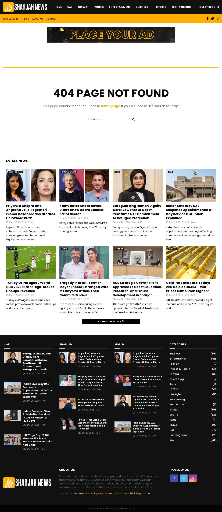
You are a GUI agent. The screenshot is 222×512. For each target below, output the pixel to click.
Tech (173, 420)
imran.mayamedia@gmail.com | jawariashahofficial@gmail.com (113, 493)
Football (12, 249)
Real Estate (177, 404)
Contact (51, 18)
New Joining (177, 399)
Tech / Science (181, 7)
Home (58, 7)
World (99, 7)
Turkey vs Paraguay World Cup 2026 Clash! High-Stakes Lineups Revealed (30, 287)
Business (142, 7)
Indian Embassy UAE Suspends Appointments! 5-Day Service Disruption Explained (189, 212)
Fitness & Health (180, 369)
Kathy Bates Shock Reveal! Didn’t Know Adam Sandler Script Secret (81, 210)
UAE (69, 7)
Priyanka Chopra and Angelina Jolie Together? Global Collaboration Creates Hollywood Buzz (30, 212)
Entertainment (120, 7)
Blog (26, 18)
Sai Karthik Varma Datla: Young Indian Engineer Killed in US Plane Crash (91, 402)
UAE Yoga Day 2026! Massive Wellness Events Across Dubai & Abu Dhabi (37, 440)
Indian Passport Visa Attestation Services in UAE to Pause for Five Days (37, 416)
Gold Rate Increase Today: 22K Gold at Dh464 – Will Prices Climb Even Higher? (188, 287)
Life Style (175, 394)
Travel (174, 425)
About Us (37, 18)
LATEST (174, 389)
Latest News (17, 160)
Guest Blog (207, 7)
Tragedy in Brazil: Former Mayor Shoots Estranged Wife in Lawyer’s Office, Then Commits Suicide (83, 289)
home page (110, 106)
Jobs (173, 384)
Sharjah (83, 7)
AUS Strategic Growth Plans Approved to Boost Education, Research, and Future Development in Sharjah (137, 289)
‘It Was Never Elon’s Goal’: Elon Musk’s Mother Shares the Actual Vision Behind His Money (93, 424)
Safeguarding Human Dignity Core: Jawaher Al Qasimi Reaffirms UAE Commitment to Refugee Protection (137, 212)
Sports (161, 7)
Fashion (174, 364)
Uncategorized (179, 435)
